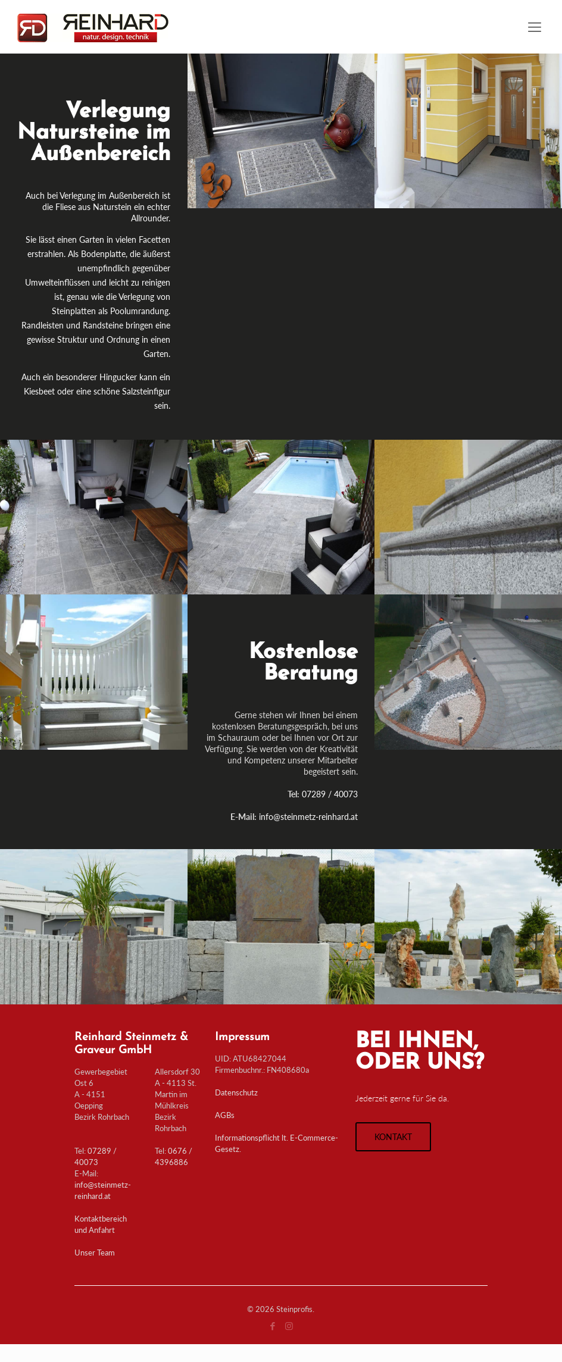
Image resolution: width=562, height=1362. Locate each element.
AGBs (225, 1115)
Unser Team (94, 1252)
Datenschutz (236, 1092)
